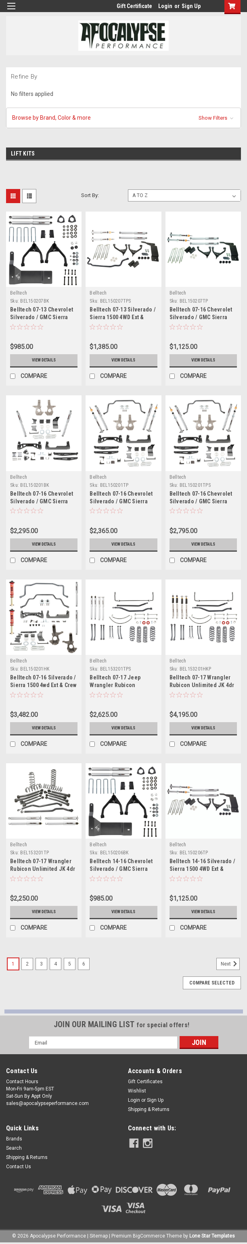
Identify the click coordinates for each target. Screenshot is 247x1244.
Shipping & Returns (149, 1109)
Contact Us (18, 1166)
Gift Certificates (145, 1081)
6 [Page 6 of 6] (83, 964)
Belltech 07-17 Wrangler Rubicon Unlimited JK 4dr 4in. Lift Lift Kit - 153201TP (43, 869)
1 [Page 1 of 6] (13, 964)
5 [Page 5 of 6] (69, 964)
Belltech (18, 293)
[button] (123, 118)
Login (165, 6)
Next (230, 964)
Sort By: (90, 195)
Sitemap (99, 1236)
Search (14, 1148)
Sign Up (191, 6)
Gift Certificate (134, 6)
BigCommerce (149, 1236)
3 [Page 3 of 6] (41, 964)
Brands (14, 1139)
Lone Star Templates (212, 1236)
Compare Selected (211, 983)
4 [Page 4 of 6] (55, 964)
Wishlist (137, 1091)
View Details (44, 360)
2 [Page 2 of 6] (27, 964)
